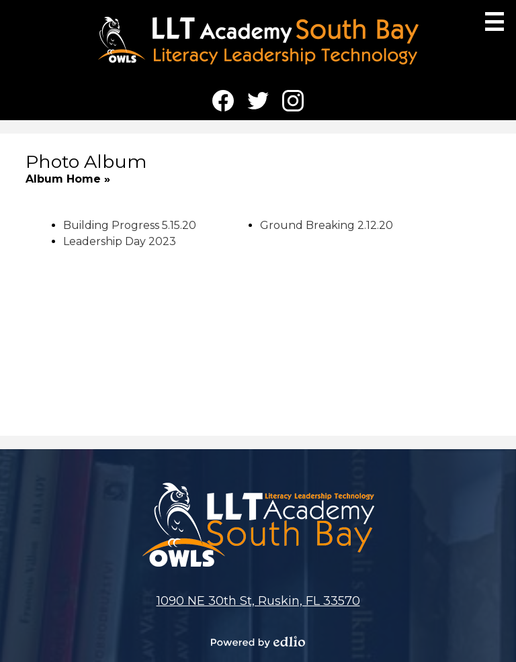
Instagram (293, 103)
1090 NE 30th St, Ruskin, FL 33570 (258, 601)
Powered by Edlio (258, 642)
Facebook (223, 103)
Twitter (258, 103)
